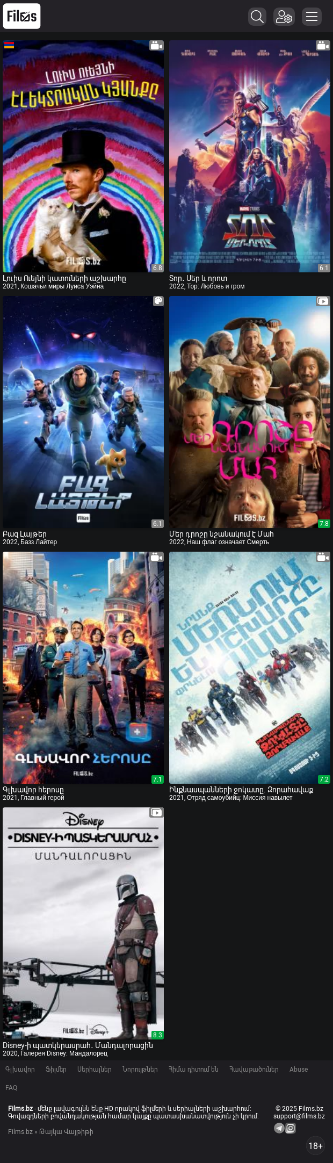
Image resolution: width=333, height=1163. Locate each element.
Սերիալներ (94, 1069)
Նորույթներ (140, 1069)
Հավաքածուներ (254, 1069)
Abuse (298, 1069)
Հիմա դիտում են (194, 1069)
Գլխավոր (20, 1069)
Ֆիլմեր (56, 1069)
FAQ (11, 1088)
